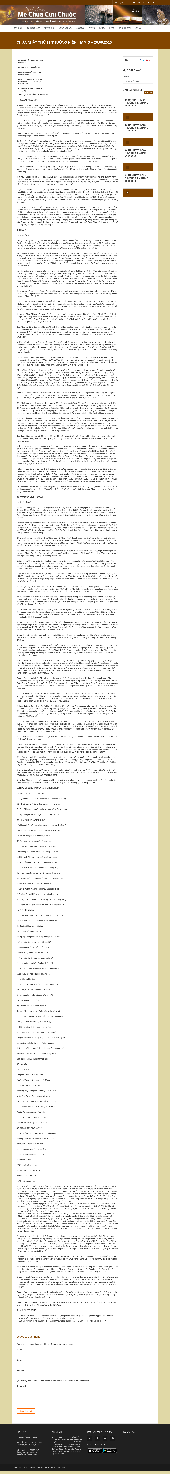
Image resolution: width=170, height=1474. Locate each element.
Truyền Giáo (49, 28)
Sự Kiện (102, 28)
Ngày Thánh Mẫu (65, 28)
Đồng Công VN (124, 28)
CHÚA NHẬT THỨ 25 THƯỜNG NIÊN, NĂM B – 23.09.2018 (137, 128)
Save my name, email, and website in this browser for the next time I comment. (54, 1381)
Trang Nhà (18, 28)
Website (20, 1370)
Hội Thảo (127, 77)
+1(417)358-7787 (119, 3)
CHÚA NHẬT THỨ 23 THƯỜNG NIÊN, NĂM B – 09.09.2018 (137, 178)
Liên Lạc (138, 28)
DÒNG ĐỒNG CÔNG (27, 1440)
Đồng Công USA (33, 28)
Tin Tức (92, 28)
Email (19, 1360)
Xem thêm (148, 93)
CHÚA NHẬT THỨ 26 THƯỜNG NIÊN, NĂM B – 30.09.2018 (137, 103)
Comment (21, 1386)
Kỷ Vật (111, 28)
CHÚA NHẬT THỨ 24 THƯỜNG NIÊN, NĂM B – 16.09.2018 (137, 153)
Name (19, 1350)
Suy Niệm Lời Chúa (131, 81)
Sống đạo (80, 28)
